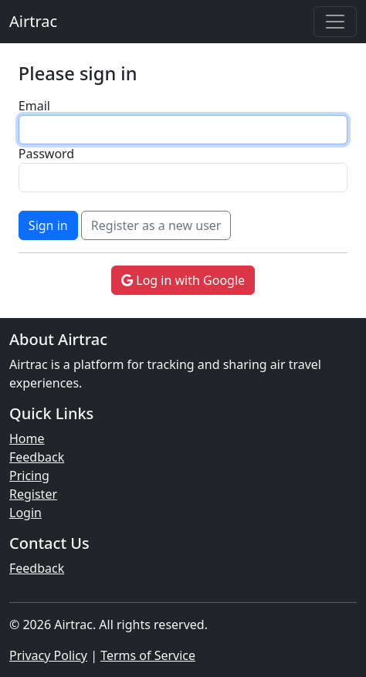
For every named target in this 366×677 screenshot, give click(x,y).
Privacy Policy (48, 655)
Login (25, 512)
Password (46, 153)
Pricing (29, 475)
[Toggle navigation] (335, 21)
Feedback (36, 457)
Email (34, 105)
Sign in (48, 225)
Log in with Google (183, 280)
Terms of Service (147, 655)
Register (33, 494)
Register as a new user (156, 225)
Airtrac (33, 21)
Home (27, 438)
